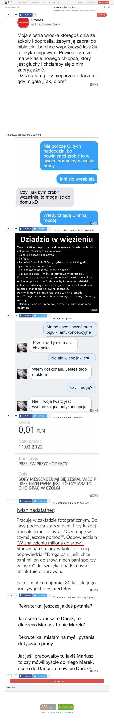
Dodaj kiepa (103, 2)
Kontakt (43, 713)
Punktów (56, 11)
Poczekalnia (35, 2)
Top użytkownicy (54, 2)
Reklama (59, 713)
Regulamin (51, 713)
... (49, 229)
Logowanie (80, 2)
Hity (44, 2)
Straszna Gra (68, 713)
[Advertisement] (57, 110)
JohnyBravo (74, 11)
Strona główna (22, 2)
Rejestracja (91, 2)
